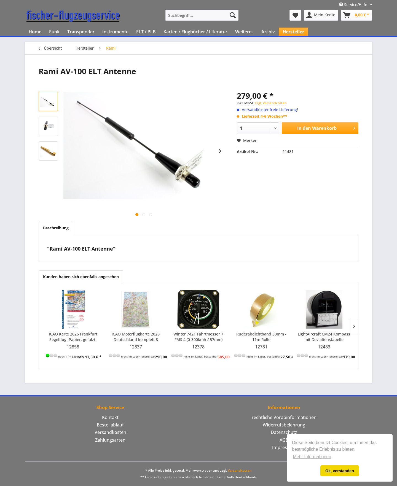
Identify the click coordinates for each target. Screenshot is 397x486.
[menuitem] (201, 15)
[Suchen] (232, 15)
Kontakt (110, 417)
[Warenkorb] (356, 15)
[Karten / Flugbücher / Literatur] (195, 32)
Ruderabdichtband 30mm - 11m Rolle (261, 336)
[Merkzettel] (295, 15)
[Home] (35, 32)
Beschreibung (56, 227)
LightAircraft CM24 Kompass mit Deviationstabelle (324, 336)
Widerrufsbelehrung (284, 425)
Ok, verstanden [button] (339, 471)
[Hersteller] (293, 32)
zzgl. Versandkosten (271, 103)
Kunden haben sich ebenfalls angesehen (81, 276)
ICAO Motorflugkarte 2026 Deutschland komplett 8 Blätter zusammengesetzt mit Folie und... (136, 336)
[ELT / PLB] (146, 32)
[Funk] (54, 32)
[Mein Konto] (321, 15)
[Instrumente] (115, 32)
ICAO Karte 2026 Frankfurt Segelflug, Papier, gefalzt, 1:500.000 (73, 336)
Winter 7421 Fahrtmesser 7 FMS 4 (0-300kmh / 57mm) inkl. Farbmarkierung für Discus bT (198, 336)
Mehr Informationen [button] (312, 456)
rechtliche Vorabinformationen (284, 417)
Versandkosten (110, 432)
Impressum (284, 447)
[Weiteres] (244, 32)
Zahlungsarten (110, 440)
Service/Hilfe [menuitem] (353, 4)
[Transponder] (80, 32)
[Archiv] (268, 32)
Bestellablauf (110, 425)
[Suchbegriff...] (201, 15)
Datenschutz (284, 432)
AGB (284, 440)
